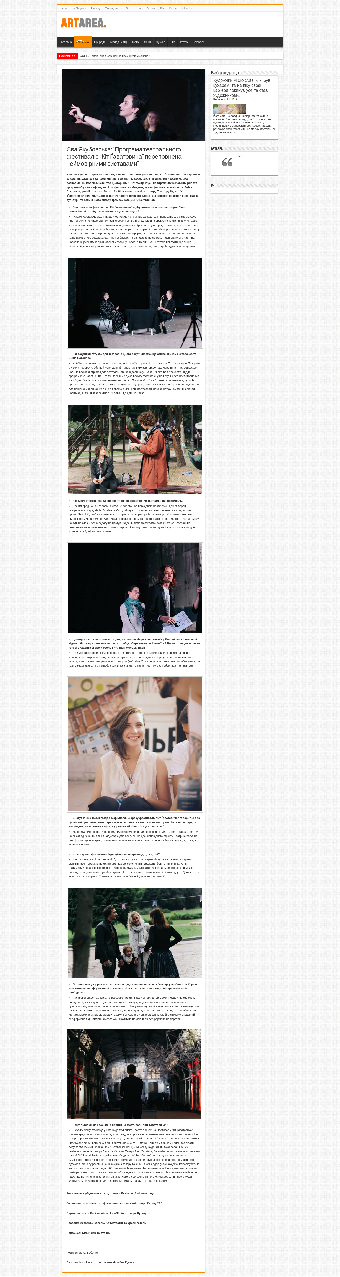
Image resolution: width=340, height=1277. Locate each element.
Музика (152, 8)
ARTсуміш (79, 8)
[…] (239, 132)
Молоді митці (113, 8)
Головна (64, 8)
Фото (129, 8)
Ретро (173, 8)
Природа (95, 8)
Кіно (163, 8)
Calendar (186, 8)
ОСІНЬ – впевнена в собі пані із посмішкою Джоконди (115, 55)
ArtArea (217, 148)
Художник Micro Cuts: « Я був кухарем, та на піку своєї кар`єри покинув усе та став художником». (241, 88)
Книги (139, 8)
